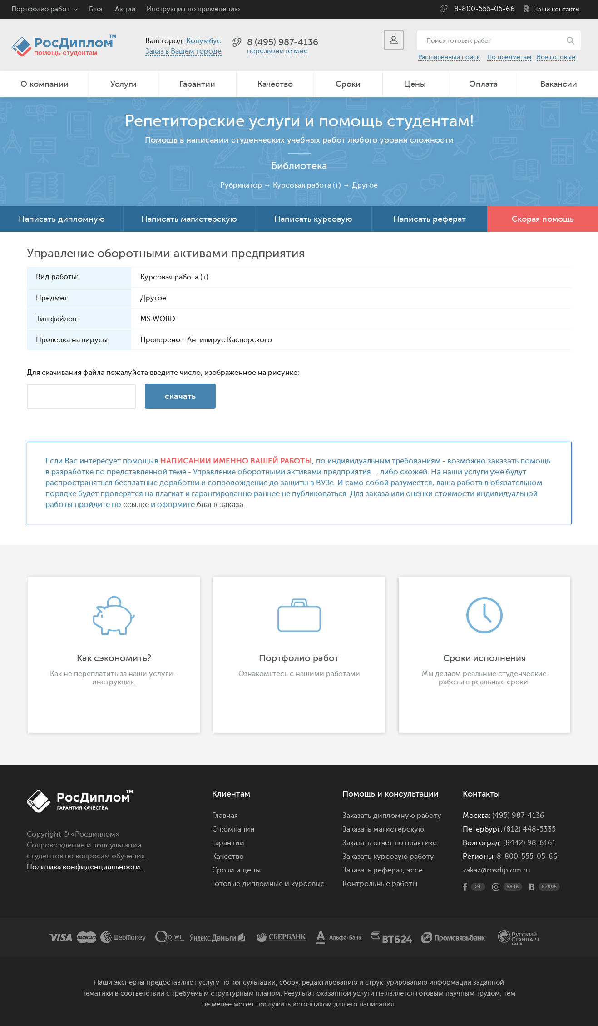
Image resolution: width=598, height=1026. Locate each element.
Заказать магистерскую (383, 829)
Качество (275, 84)
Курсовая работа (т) (307, 185)
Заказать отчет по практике (389, 843)
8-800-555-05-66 (484, 9)
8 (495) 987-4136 (282, 42)
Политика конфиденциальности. (84, 867)
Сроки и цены (236, 870)
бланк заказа (220, 504)
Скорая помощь (543, 219)
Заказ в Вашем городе (183, 51)
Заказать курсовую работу (388, 856)
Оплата (483, 84)
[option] (114, 655)
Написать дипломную (62, 219)
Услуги (123, 84)
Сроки (348, 84)
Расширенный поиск (449, 57)
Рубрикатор (241, 185)
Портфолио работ (40, 9)
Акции (125, 9)
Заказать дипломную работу (391, 816)
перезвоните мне (277, 51)
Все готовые (556, 57)
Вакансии (558, 84)
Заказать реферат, (373, 870)
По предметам (509, 57)
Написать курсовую (313, 219)
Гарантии (197, 84)
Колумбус (203, 41)
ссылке (136, 504)
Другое (365, 185)
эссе (414, 870)
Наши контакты (556, 9)
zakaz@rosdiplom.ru (496, 870)
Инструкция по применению (193, 9)
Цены (415, 84)
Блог (96, 9)
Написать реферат (429, 219)
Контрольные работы (379, 884)
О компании (44, 84)
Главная (225, 816)
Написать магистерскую (189, 219)
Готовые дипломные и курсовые (268, 884)
